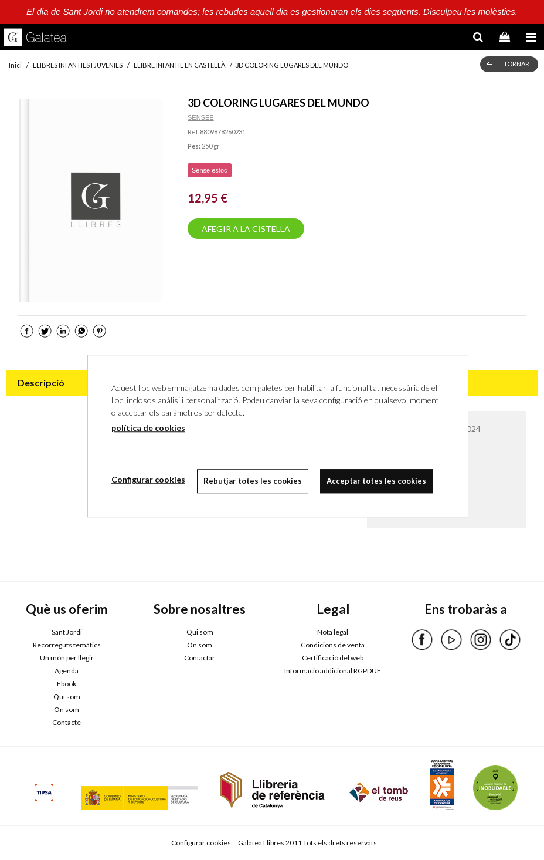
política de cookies (148, 428)
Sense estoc (209, 170)
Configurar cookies (201, 842)
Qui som (66, 696)
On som (66, 709)
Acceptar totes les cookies (376, 480)
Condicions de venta (333, 644)
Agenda (67, 670)
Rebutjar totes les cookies (252, 480)
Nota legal (332, 632)
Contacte (66, 722)
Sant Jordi (67, 632)
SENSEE (201, 117)
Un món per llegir (67, 657)
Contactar (199, 657)
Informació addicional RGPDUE (332, 670)
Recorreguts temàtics (67, 644)
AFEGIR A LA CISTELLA (246, 229)
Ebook (66, 683)
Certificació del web (332, 657)
